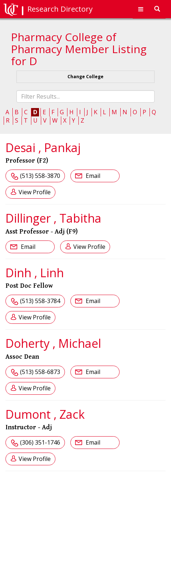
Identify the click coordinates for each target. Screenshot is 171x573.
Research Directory (60, 9)
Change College (85, 76)
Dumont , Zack (45, 414)
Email (92, 176)
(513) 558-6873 (40, 372)
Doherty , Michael (53, 343)
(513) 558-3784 (40, 301)
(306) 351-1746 (40, 442)
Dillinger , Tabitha (53, 218)
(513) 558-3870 (40, 176)
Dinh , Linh (34, 272)
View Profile (35, 192)
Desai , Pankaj (43, 147)
